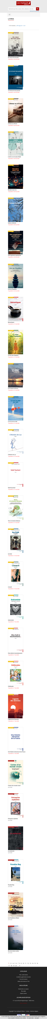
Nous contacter (23, 1003)
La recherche (11, 851)
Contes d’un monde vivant (14, 785)
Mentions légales (34, 1011)
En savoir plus (30, 1018)
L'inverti (10, 587)
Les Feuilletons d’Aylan (13, 918)
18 (11, 966)
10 (23, 963)
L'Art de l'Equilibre (12, 289)
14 (32, 963)
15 (35, 963)
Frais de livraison (23, 979)
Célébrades (11, 686)
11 (25, 963)
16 (37, 963)
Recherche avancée (34, 11)
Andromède (11, 620)
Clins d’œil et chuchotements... (15, 653)
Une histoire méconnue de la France (16, 751)
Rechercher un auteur (23, 989)
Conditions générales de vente (23, 977)
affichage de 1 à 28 (20, 25)
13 (30, 963)
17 (9, 966)
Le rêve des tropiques (13, 355)
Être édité (23, 991)
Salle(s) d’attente (12, 223)
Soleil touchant (11, 487)
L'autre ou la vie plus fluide (14, 156)
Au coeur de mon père (13, 57)
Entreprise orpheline (13, 818)
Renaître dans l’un (12, 190)
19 (13, 966)
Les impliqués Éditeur (20, 1011)
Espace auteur (23, 993)
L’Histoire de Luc (12, 454)
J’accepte (37, 1018)
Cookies (27, 1011)
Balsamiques (11, 322)
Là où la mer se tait (12, 421)
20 (16, 966)
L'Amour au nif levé (12, 123)
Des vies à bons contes (13, 951)
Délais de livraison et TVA (23, 981)
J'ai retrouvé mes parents (14, 90)
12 (28, 963)
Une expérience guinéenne (14, 255)
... (18, 966)
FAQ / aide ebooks (23, 974)
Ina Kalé (10, 554)
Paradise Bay (11, 884)
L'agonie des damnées (13, 719)
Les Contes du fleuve (13, 388)
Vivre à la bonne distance (14, 520)
